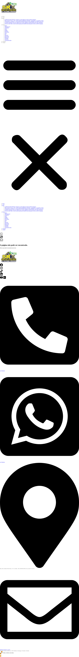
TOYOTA (6, 39)
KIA (5, 34)
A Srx (3, 17)
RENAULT (7, 37)
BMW (6, 25)
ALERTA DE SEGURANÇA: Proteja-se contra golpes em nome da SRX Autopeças (20, 19)
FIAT (6, 29)
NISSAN (6, 35)
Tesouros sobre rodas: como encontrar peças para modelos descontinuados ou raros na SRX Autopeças (24, 23)
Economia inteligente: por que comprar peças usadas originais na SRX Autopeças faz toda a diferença (24, 22)
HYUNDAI (7, 32)
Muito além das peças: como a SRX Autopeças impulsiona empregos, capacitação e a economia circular (24, 20)
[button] (39, 123)
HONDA (6, 31)
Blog (3, 18)
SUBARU (6, 38)
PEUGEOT (7, 36)
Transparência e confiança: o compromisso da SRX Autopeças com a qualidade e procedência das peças (24, 21)
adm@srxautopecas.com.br (5, 649)
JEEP (6, 33)
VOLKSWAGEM (8, 40)
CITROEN (7, 27)
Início (3, 16)
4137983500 (2, 370)
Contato (3, 42)
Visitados (4, 41)
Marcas (3, 24)
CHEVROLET (7, 26)
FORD (6, 30)
